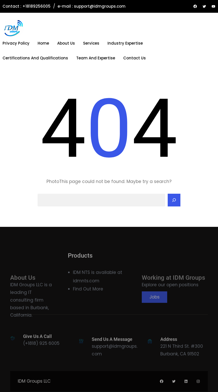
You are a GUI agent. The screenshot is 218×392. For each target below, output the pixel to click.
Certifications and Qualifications (35, 58)
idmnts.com (86, 285)
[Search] (174, 200)
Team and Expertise (95, 58)
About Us (66, 43)
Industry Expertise (125, 43)
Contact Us (134, 58)
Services (91, 43)
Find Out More (88, 293)
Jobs (154, 308)
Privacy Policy (16, 43)
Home (43, 43)
